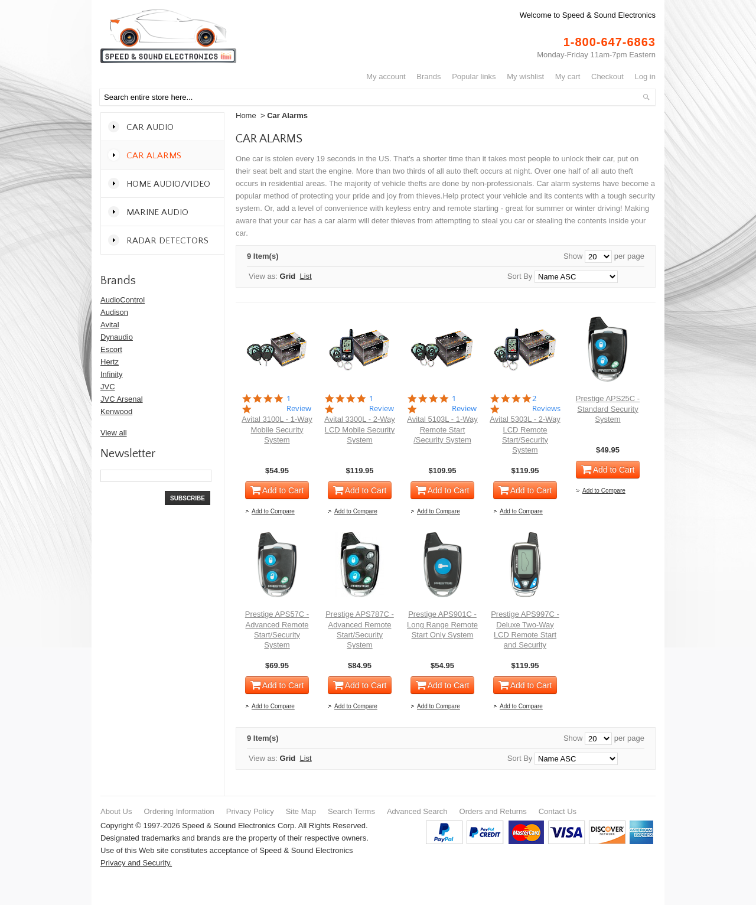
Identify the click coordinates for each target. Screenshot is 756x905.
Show (573, 256)
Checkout (607, 76)
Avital (109, 324)
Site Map (301, 811)
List (306, 276)
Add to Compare (273, 511)
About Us (116, 811)
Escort (111, 349)
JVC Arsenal (121, 399)
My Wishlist (525, 76)
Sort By (520, 276)
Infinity (111, 374)
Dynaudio (116, 337)
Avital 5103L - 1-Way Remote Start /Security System (442, 429)
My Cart (568, 76)
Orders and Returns (493, 811)
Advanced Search (417, 811)
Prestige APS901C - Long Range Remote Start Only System (442, 624)
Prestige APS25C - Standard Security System (608, 409)
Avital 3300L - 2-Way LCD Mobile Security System (359, 429)
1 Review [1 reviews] (298, 403)
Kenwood (116, 411)
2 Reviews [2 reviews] (546, 403)
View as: (263, 276)
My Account (386, 76)
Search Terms (351, 811)
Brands (428, 76)
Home (246, 115)
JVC (107, 386)
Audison (114, 312)
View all (113, 432)
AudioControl (122, 299)
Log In (645, 76)
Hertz (109, 361)
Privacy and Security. (136, 862)
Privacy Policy (250, 811)
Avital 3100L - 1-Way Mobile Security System (277, 429)
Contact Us (557, 811)
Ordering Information (179, 811)
